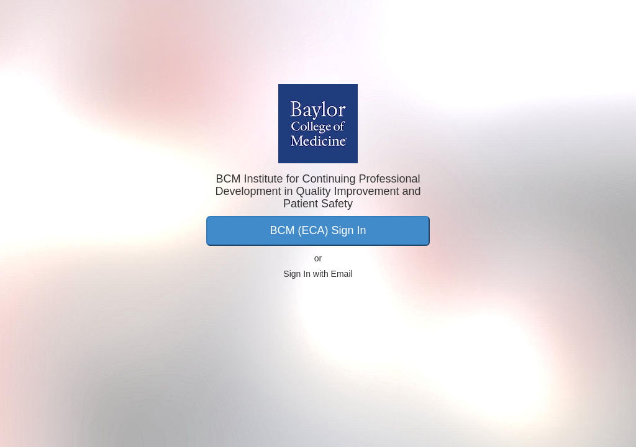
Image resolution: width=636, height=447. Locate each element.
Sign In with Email (317, 274)
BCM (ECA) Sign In (318, 230)
